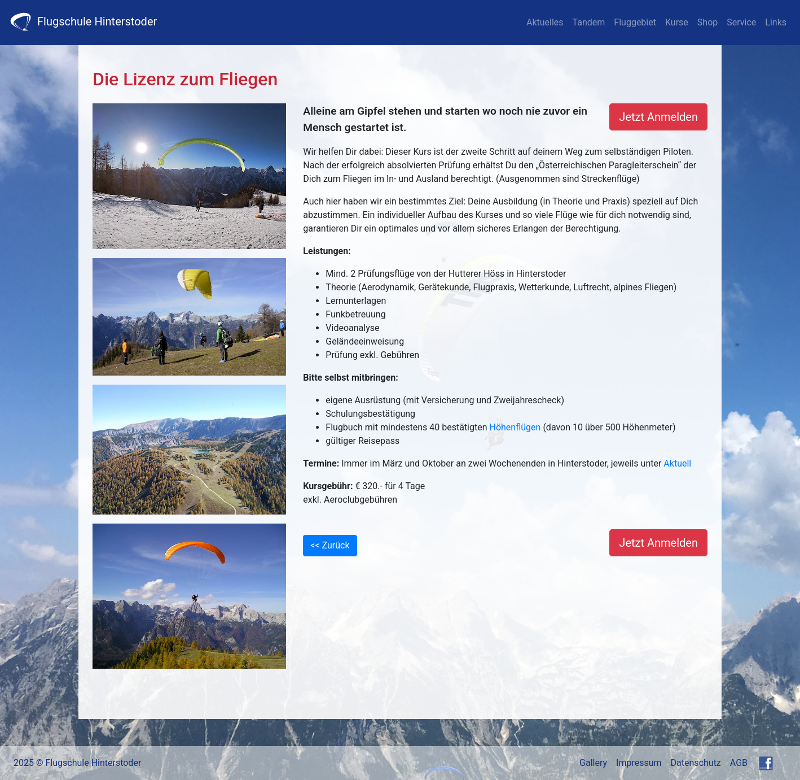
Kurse (676, 22)
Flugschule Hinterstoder (83, 22)
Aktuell (677, 463)
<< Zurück (329, 545)
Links (775, 22)
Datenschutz (696, 762)
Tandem (589, 22)
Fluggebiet (635, 22)
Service (741, 22)
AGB (739, 762)
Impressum (639, 762)
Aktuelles (545, 22)
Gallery (593, 762)
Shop (707, 22)
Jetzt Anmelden (658, 117)
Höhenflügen (515, 427)
